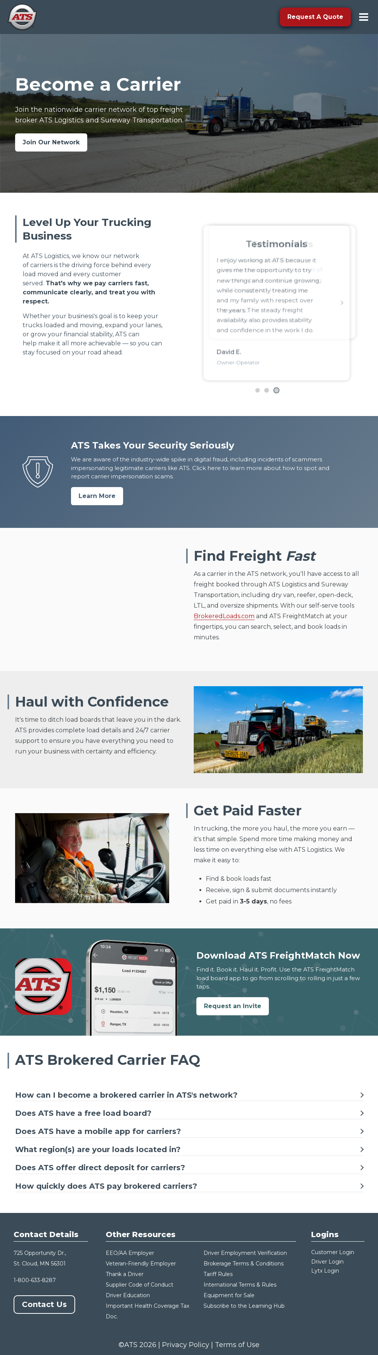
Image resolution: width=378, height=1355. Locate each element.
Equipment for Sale (229, 1295)
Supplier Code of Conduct (139, 1284)
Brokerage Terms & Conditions (244, 1263)
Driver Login (327, 1261)
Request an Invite (232, 1006)
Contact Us (44, 1304)
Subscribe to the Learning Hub (244, 1305)
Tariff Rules (218, 1274)
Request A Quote (315, 16)
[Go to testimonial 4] (277, 390)
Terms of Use (237, 1345)
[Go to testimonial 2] (257, 390)
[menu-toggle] (363, 17)
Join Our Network (51, 142)
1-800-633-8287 (35, 1280)
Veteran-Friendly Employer (141, 1263)
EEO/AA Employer (130, 1253)
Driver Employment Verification (245, 1253)
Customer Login (332, 1252)
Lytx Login (325, 1270)
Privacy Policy (185, 1345)
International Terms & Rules (240, 1284)
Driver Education (128, 1295)
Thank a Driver (124, 1274)
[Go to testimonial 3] (267, 390)
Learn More (97, 496)
